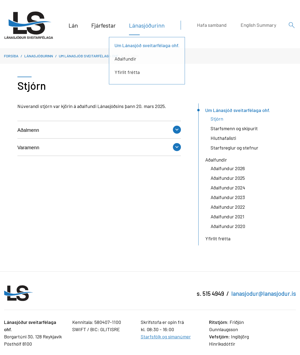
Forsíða (11, 56)
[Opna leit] (291, 25)
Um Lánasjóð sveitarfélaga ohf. (89, 56)
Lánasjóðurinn (38, 56)
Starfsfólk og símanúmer (166, 336)
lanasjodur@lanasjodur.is (263, 293)
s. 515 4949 (210, 293)
